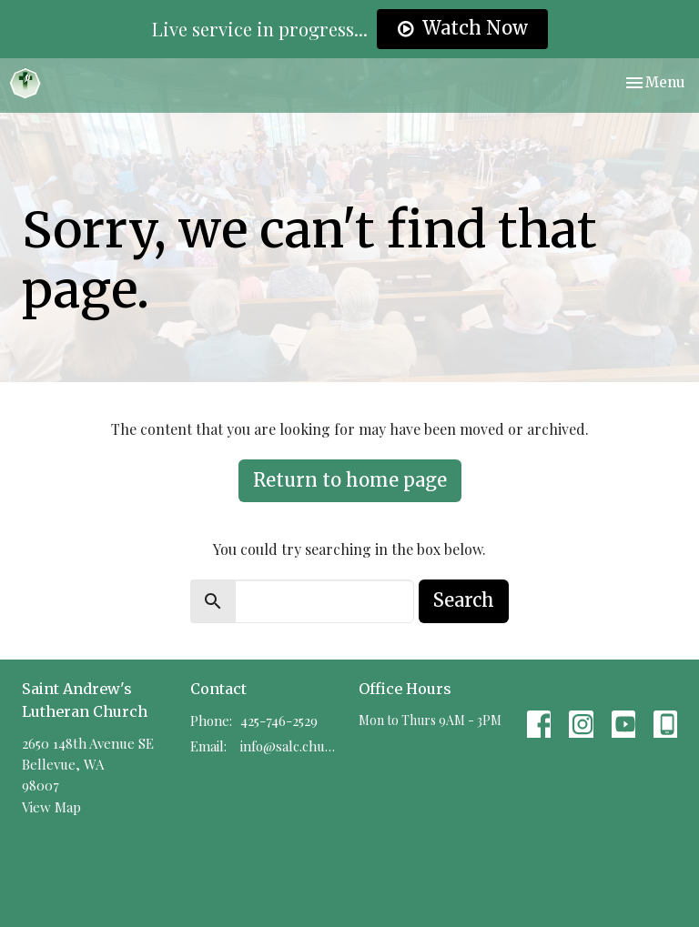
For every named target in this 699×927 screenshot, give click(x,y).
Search (463, 600)
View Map (51, 807)
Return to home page (350, 480)
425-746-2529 (279, 720)
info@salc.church (290, 746)
